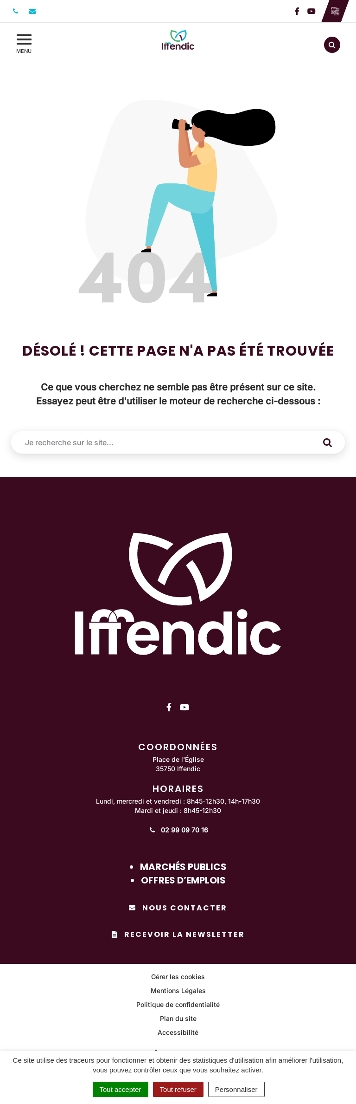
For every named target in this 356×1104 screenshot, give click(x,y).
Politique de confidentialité (178, 1004)
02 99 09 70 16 (178, 830)
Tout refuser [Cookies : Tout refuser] (178, 1089)
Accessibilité (178, 1032)
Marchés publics (183, 866)
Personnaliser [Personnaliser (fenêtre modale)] (236, 1089)
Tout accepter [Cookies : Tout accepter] (120, 1089)
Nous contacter (178, 908)
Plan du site (178, 1018)
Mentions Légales (178, 990)
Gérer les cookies (178, 977)
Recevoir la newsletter (178, 934)
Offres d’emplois (183, 880)
